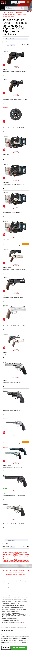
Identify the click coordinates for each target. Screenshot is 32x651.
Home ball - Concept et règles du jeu (9, 618)
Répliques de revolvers (8, 16)
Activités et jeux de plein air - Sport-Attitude (10, 620)
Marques (12, 574)
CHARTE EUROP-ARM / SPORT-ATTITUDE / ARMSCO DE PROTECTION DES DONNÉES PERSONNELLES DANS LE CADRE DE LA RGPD (16, 615)
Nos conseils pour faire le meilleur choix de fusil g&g (12, 622)
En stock (6, 41)
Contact (24, 574)
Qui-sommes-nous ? (16, 613)
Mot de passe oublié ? (16, 5)
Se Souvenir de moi (16, 3)
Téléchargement (18, 574)
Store (16, 12)
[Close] (30, 625)
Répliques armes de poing (9, 14)
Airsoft (20, 12)
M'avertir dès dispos (25, 245)
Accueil (12, 12)
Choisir (6, 648)
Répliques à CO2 (21, 14)
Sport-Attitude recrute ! (6, 613)
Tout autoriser (19, 648)
